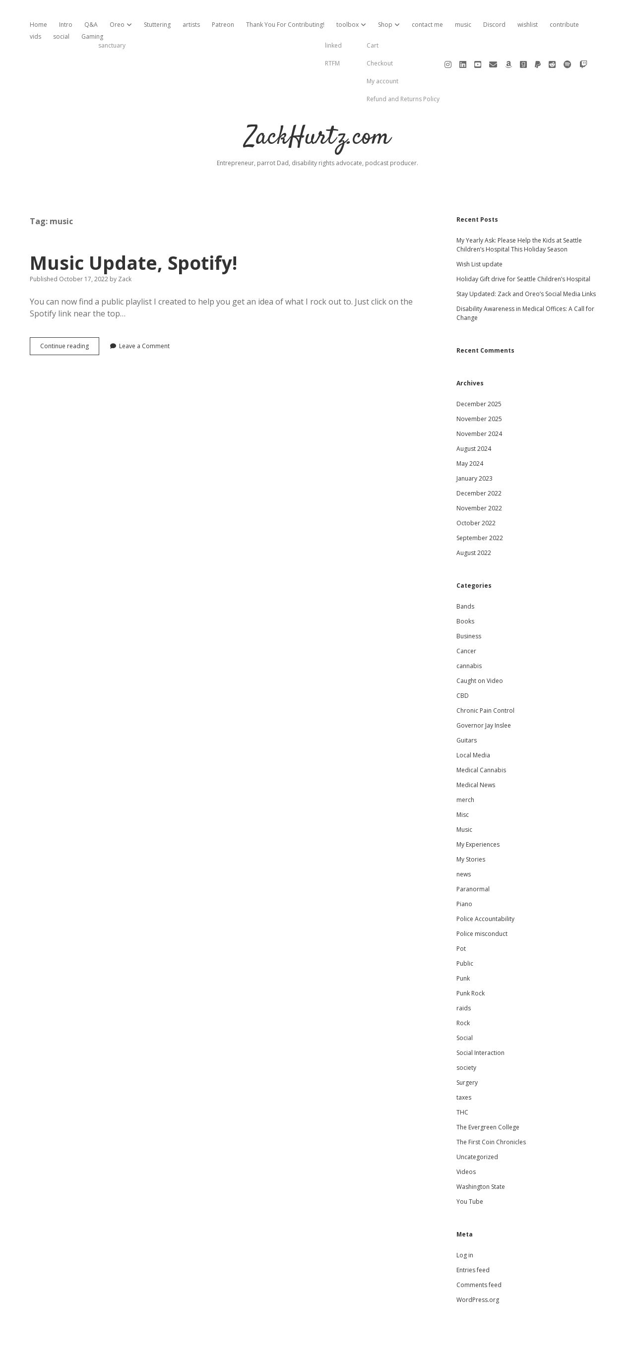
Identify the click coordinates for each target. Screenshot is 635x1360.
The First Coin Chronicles (491, 1108)
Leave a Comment (144, 312)
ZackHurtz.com (317, 104)
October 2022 (476, 489)
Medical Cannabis (481, 736)
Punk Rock (470, 959)
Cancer (466, 617)
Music (464, 796)
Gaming (92, 36)
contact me (427, 24)
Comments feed (479, 1251)
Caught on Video (479, 647)
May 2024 (469, 430)
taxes (463, 1063)
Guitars (466, 706)
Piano (464, 870)
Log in (464, 1221)
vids (35, 36)
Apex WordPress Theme (287, 1349)
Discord (494, 24)
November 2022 (479, 474)
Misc (462, 781)
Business (468, 602)
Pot (461, 915)
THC (462, 1078)
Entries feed (473, 1236)
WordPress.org (477, 1266)
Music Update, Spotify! (133, 229)
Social (464, 1004)
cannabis (469, 632)
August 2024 (473, 415)
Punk (463, 944)
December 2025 (479, 370)
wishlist (527, 24)
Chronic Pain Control (485, 677)
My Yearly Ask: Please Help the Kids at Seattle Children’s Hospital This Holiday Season (519, 211)
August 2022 (473, 519)
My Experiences (478, 810)
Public (464, 930)
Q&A (91, 24)
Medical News (475, 751)
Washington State (480, 1153)
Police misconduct (482, 900)
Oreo (117, 24)
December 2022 (479, 459)
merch (465, 766)
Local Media (473, 721)
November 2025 (479, 385)
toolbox (347, 24)
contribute (564, 24)
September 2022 (479, 504)
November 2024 (479, 400)
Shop (385, 24)
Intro (65, 24)
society (466, 1034)
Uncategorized (477, 1123)
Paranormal (473, 855)
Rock (463, 989)
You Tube (469, 1168)
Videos (466, 1138)
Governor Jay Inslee (483, 691)
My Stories (470, 825)
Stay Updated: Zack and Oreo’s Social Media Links (526, 260)
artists (191, 24)
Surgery (467, 1049)
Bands (465, 572)
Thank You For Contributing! (285, 24)
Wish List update (479, 230)
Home (38, 24)
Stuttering (157, 24)
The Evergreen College (487, 1093)
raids (463, 974)
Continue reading (69, 314)
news (463, 840)
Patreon (223, 24)
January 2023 (474, 444)
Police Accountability (485, 885)
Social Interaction (480, 1019)
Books (465, 587)
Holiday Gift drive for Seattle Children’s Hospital (523, 245)
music (463, 24)
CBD (462, 662)
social (61, 36)
